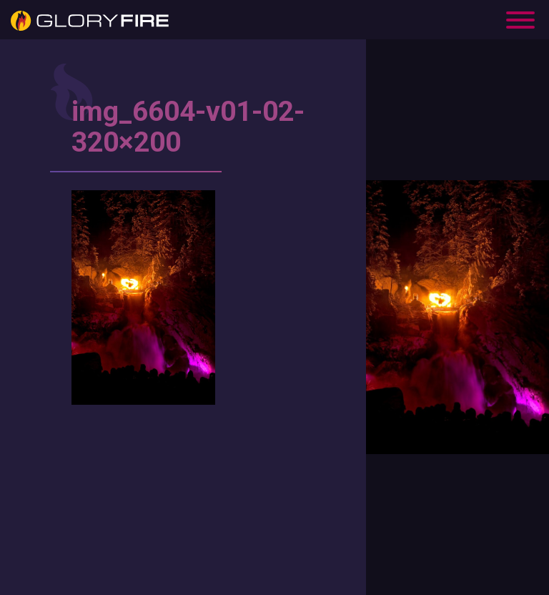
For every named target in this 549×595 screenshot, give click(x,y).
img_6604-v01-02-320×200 (188, 127)
